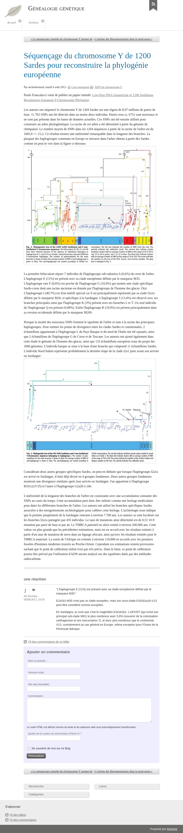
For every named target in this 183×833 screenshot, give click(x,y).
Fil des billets (18, 815)
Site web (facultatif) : (39, 684)
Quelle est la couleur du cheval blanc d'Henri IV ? (55, 733)
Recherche (36, 786)
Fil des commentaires (23, 820)
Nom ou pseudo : (37, 660)
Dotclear (172, 829)
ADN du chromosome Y (108, 87)
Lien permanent (80, 87)
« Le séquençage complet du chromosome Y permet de (61, 39)
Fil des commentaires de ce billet (48, 641)
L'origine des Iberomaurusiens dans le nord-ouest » (123, 39)
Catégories (36, 794)
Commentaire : (36, 696)
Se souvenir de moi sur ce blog (51, 748)
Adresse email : (36, 672)
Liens (102, 786)
